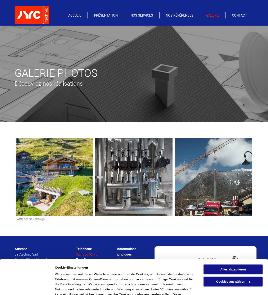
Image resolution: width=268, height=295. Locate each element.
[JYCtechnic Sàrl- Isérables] (54, 177)
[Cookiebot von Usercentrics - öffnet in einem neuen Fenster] (27, 287)
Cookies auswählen (69, 286)
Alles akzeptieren (233, 240)
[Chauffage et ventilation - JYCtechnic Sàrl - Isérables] (134, 177)
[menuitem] (75, 15)
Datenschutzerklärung (102, 275)
